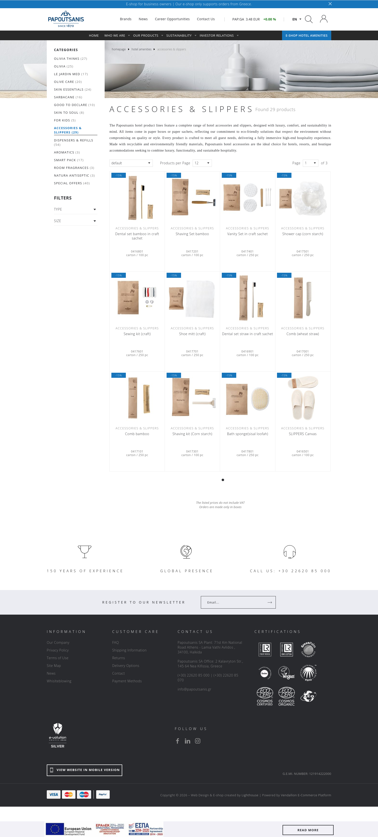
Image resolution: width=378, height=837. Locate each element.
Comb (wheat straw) (303, 334)
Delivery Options (125, 665)
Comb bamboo (137, 434)
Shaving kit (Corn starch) (192, 434)
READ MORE (308, 830)
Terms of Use (57, 658)
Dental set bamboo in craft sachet (137, 236)
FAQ (115, 642)
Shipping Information (129, 650)
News (51, 673)
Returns (118, 658)
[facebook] (177, 741)
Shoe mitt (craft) (192, 334)
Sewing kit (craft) (137, 334)
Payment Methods (127, 681)
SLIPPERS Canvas (303, 434)
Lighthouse (250, 795)
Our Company (58, 642)
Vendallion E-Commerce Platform (306, 795)
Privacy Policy (58, 650)
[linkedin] (187, 741)
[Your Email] (235, 602)
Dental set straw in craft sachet (247, 334)
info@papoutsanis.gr (194, 689)
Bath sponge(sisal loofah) (247, 434)
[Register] (270, 602)
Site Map (54, 665)
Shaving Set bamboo (192, 234)
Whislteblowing (59, 681)
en (294, 19)
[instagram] (197, 741)
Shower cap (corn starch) (302, 234)
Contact (118, 673)
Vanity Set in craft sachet (247, 234)
